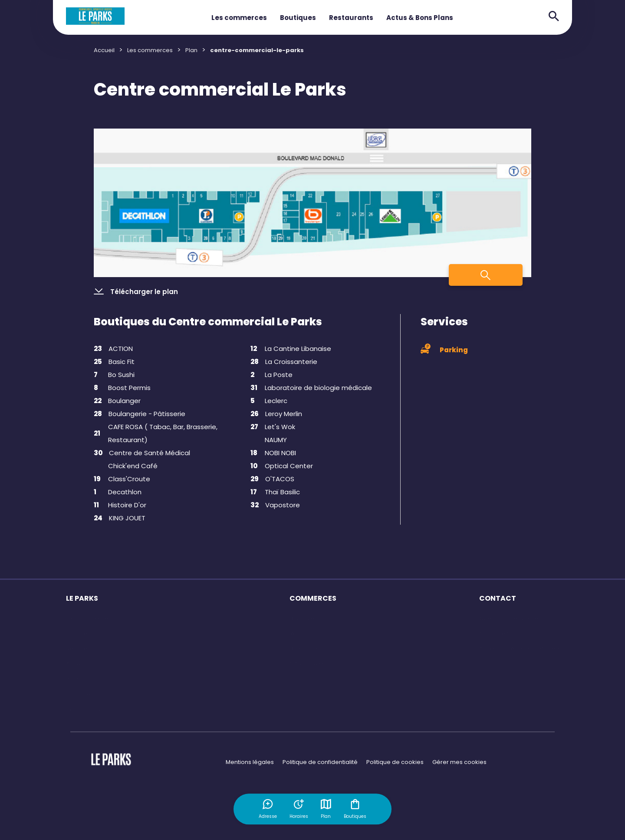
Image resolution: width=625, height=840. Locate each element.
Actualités (80, 694)
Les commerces (239, 17)
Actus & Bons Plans (419, 17)
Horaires (78, 633)
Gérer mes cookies (459, 762)
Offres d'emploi (311, 664)
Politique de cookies (395, 762)
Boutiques (298, 17)
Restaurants (351, 17)
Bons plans (304, 649)
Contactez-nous (502, 633)
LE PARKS (82, 598)
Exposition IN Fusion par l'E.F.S (106, 709)
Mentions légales (250, 762)
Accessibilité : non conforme (519, 649)
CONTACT (497, 598)
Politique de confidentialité (320, 762)
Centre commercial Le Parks (220, 89)
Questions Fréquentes (510, 618)
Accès (75, 664)
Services (78, 649)
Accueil (104, 50)
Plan (326, 809)
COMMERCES (312, 598)
